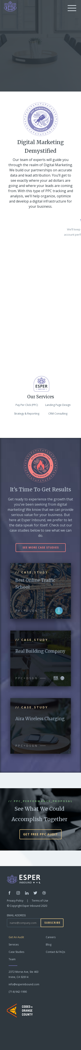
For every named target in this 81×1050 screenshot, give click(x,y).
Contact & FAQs (55, 952)
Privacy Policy (15, 900)
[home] (9, 6)
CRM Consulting (57, 413)
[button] (71, 8)
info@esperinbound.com (24, 984)
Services (14, 944)
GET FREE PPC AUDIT (40, 834)
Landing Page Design (58, 405)
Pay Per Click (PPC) (27, 405)
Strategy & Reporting (26, 413)
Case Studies (16, 952)
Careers (51, 937)
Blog (48, 944)
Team (12, 959)
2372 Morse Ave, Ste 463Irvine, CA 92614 (23, 974)
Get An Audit (16, 937)
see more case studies (40, 547)
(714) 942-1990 (18, 992)
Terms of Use (40, 900)
